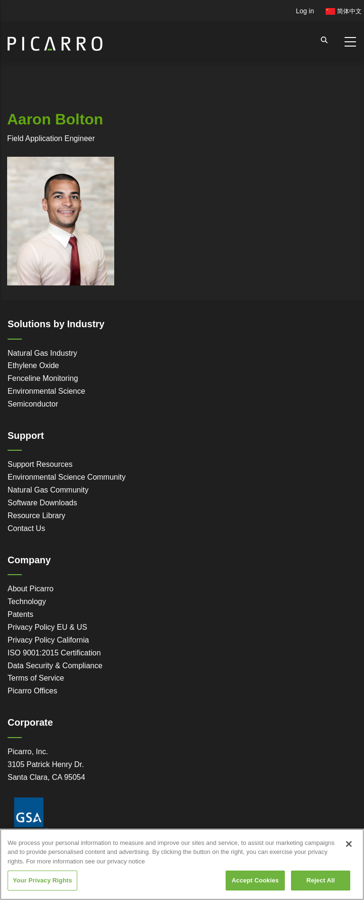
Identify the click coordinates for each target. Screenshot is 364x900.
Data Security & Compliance (55, 666)
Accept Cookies (255, 880)
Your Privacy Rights (42, 880)
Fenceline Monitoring (43, 378)
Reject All (320, 880)
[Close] (348, 844)
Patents (20, 614)
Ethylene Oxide (33, 365)
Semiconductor (33, 404)
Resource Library (36, 516)
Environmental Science (46, 391)
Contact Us (26, 528)
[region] (182, 864)
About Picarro (31, 589)
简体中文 (344, 11)
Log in (305, 11)
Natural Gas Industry (42, 353)
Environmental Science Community (67, 477)
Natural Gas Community (48, 490)
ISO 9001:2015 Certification (54, 653)
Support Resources (40, 464)
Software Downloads (42, 503)
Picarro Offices (32, 691)
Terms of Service (36, 678)
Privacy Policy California (48, 640)
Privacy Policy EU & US (47, 627)
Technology (27, 601)
